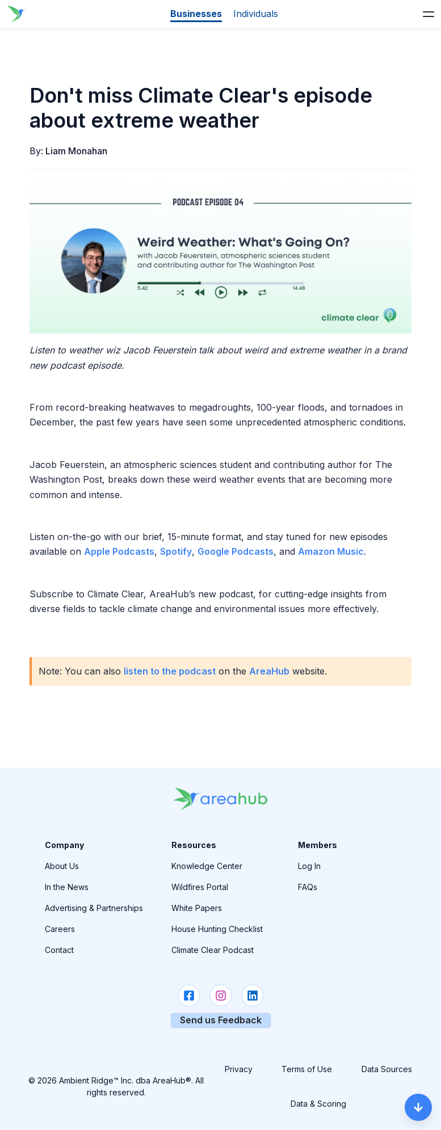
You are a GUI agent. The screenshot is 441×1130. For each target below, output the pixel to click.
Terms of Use (307, 1069)
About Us (62, 866)
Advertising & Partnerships (94, 908)
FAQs (307, 887)
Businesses (196, 13)
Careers (60, 929)
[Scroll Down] (418, 1107)
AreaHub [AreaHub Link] (269, 671)
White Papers (196, 908)
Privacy (239, 1069)
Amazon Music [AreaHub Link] (331, 551)
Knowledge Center (206, 866)
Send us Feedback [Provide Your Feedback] (221, 1020)
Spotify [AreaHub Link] (176, 551)
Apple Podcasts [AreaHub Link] (119, 551)
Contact (59, 950)
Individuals (255, 13)
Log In (309, 866)
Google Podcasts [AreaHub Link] (236, 551)
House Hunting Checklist (217, 929)
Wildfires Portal (199, 887)
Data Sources (387, 1069)
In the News (67, 887)
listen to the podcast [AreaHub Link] (170, 671)
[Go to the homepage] (16, 14)
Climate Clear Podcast (212, 950)
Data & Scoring (318, 1103)
